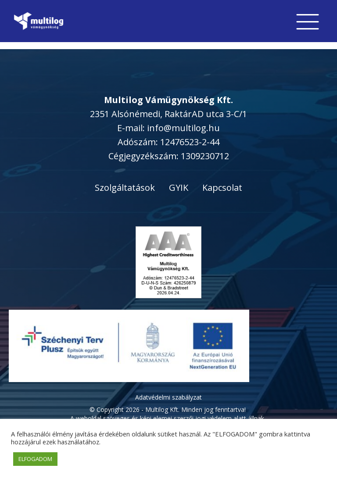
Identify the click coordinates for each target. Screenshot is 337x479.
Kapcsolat (222, 187)
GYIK (178, 187)
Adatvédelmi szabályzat (168, 397)
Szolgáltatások (125, 187)
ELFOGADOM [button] (35, 459)
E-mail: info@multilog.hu (168, 128)
